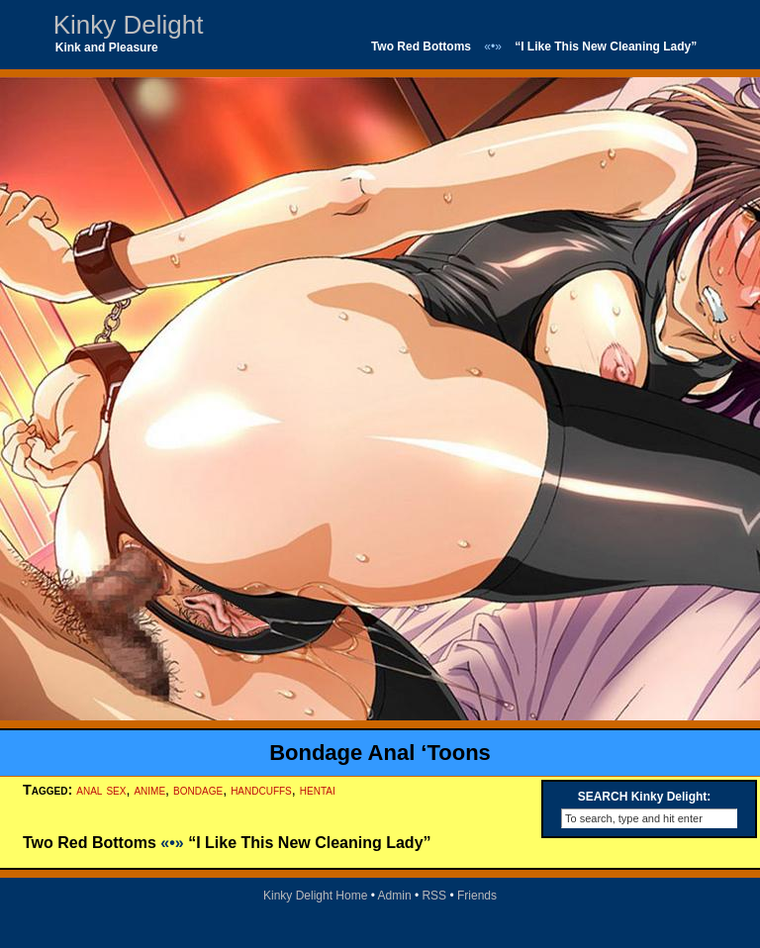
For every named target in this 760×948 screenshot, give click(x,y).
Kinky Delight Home (315, 895)
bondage (198, 790)
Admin (395, 895)
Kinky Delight (128, 25)
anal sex (101, 790)
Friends (477, 895)
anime (149, 790)
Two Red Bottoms (421, 46)
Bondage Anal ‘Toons (380, 752)
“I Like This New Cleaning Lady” (606, 46)
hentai (317, 790)
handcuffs (261, 790)
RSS (434, 895)
